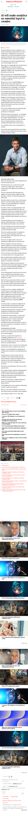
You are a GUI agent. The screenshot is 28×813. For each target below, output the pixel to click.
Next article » (24, 404)
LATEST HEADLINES (5, 409)
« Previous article (5, 404)
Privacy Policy (6, 796)
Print (8, 10)
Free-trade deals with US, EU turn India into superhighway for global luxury (12, 420)
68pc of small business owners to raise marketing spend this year (11, 539)
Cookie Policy (6, 798)
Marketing (3, 12)
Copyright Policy (14, 796)
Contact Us (5, 802)
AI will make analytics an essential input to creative (14, 18)
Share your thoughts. (8, 401)
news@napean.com (13, 786)
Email (4, 10)
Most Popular (10, 6)
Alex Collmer (6, 47)
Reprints (14, 397)
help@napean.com (17, 783)
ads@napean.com (5, 789)
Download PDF (6, 399)
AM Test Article (5, 465)
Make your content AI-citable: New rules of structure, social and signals (12, 728)
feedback (19, 808)
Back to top (24, 643)
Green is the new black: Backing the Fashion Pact (13, 467)
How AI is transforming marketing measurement (13, 426)
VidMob (15, 393)
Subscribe (17, 6)
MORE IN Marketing (6, 520)
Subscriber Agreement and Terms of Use (12, 800)
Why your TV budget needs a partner (10, 414)
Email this (5, 397)
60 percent (18, 337)
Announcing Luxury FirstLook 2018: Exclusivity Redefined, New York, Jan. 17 (13, 484)
